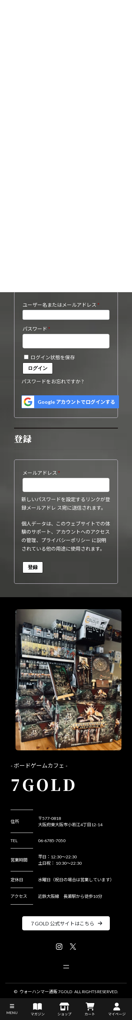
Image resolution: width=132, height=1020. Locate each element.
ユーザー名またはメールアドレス (63, 304)
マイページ (117, 1009)
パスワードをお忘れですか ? (52, 381)
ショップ (64, 1009)
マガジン (38, 1009)
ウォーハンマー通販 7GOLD (45, 991)
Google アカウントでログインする (68, 402)
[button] (66, 923)
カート (89, 1009)
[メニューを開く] (66, 966)
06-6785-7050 (51, 840)
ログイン (38, 368)
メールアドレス (43, 472)
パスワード (39, 328)
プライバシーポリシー (65, 540)
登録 (33, 567)
